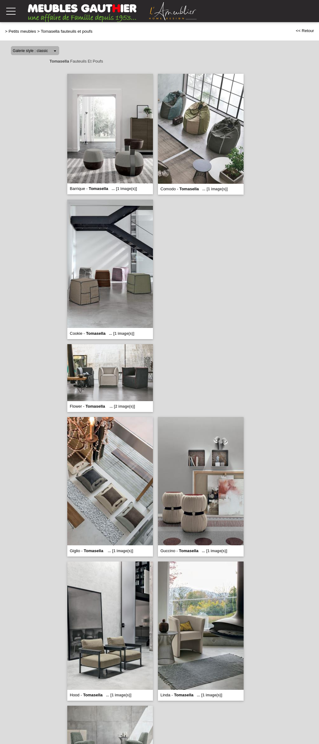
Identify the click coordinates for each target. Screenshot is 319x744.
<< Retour (305, 30)
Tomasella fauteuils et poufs (67, 31)
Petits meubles (22, 31)
